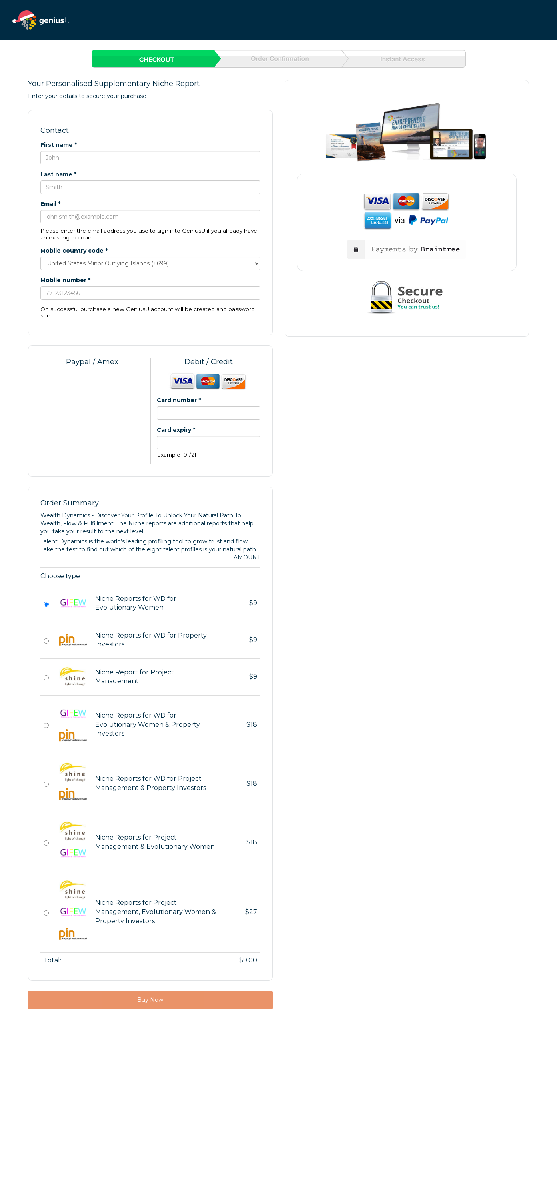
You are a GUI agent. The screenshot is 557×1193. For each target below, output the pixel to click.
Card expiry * (176, 429)
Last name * (58, 174)
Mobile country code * (74, 250)
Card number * (179, 400)
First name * (58, 144)
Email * (50, 203)
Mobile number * (65, 280)
